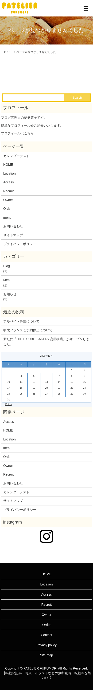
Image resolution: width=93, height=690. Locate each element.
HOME (8, 164)
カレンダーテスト (16, 156)
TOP (6, 52)
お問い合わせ (13, 226)
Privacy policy (46, 645)
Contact (46, 635)
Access (8, 182)
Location (9, 173)
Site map (46, 655)
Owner (8, 200)
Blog (6, 266)
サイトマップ (13, 235)
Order (7, 208)
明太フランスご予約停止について (28, 330)
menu (7, 217)
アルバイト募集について (21, 321)
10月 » (8, 404)
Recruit (8, 191)
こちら (29, 133)
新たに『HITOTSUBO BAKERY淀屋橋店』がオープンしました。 (46, 341)
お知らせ (9, 294)
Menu (7, 280)
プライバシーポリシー (19, 244)
